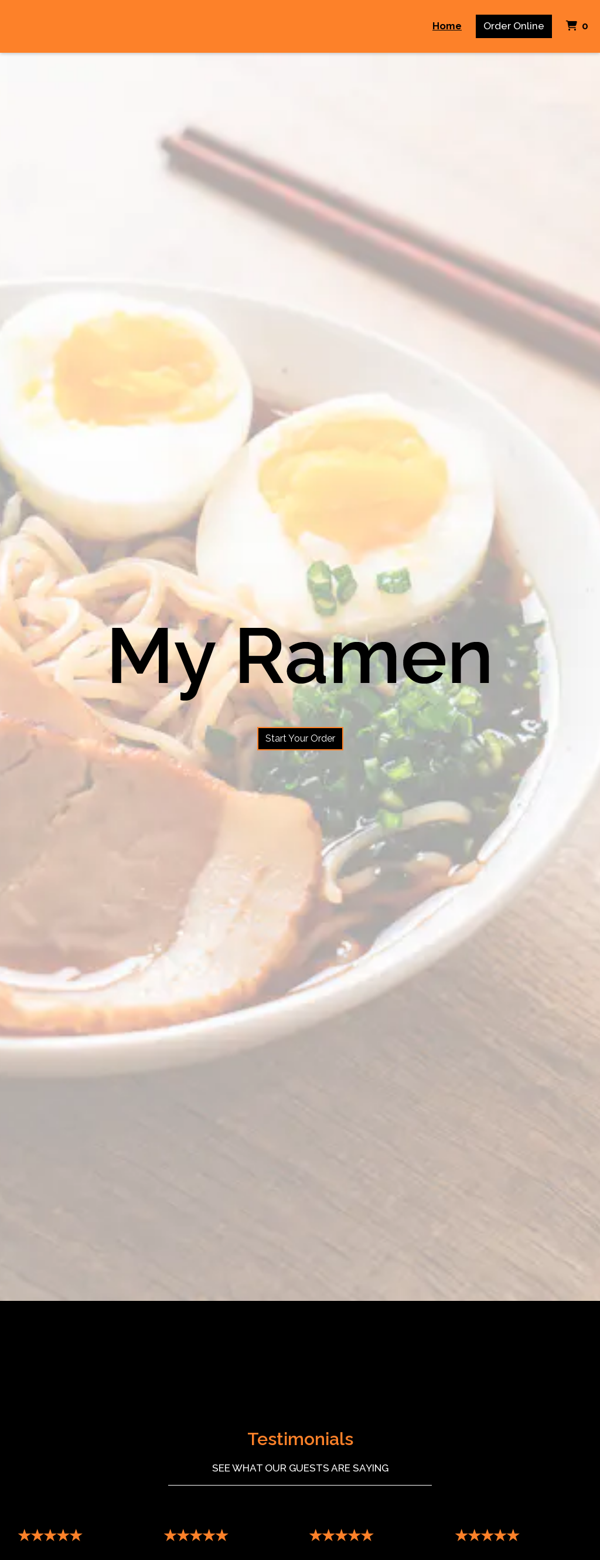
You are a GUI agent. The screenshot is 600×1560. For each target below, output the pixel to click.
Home (447, 26)
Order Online (513, 26)
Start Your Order (300, 738)
